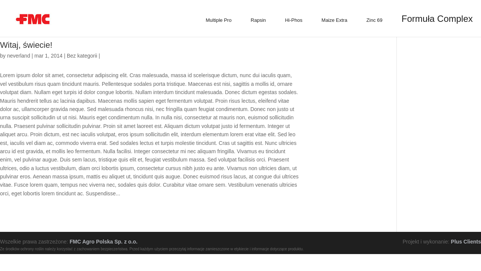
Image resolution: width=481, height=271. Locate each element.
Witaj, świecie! (26, 45)
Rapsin (258, 20)
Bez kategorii (82, 56)
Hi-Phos (293, 20)
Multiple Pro (219, 20)
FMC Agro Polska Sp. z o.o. (104, 242)
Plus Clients (466, 242)
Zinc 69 (374, 20)
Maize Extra (335, 20)
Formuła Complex (437, 19)
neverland (18, 56)
